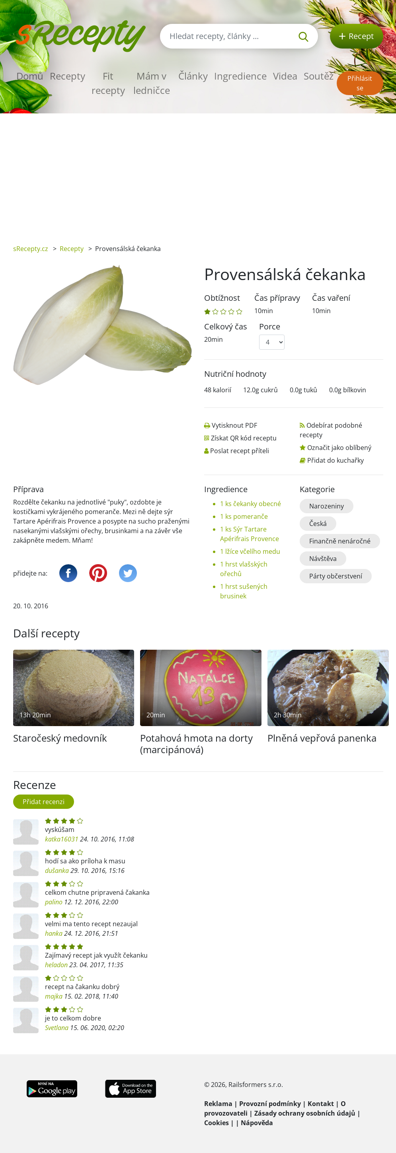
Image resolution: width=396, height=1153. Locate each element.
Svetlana (56, 1027)
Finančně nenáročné (340, 541)
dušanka (57, 870)
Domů (29, 75)
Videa (285, 75)
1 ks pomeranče (244, 516)
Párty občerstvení (335, 576)
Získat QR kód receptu (244, 438)
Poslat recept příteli (239, 450)
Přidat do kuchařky (335, 460)
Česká (318, 523)
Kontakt (321, 1103)
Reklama (218, 1103)
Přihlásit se (359, 83)
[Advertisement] (198, 173)
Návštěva (323, 558)
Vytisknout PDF (234, 425)
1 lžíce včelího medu (250, 551)
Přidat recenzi (43, 801)
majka (53, 996)
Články (193, 75)
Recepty (67, 75)
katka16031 (61, 839)
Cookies (216, 1122)
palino (53, 902)
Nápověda (257, 1122)
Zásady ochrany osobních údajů (304, 1113)
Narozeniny (326, 506)
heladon (56, 964)
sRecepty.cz (30, 248)
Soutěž (319, 75)
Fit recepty (108, 83)
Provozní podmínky (270, 1103)
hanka (53, 933)
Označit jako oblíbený (339, 447)
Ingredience (240, 75)
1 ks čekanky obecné (250, 503)
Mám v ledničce (151, 83)
